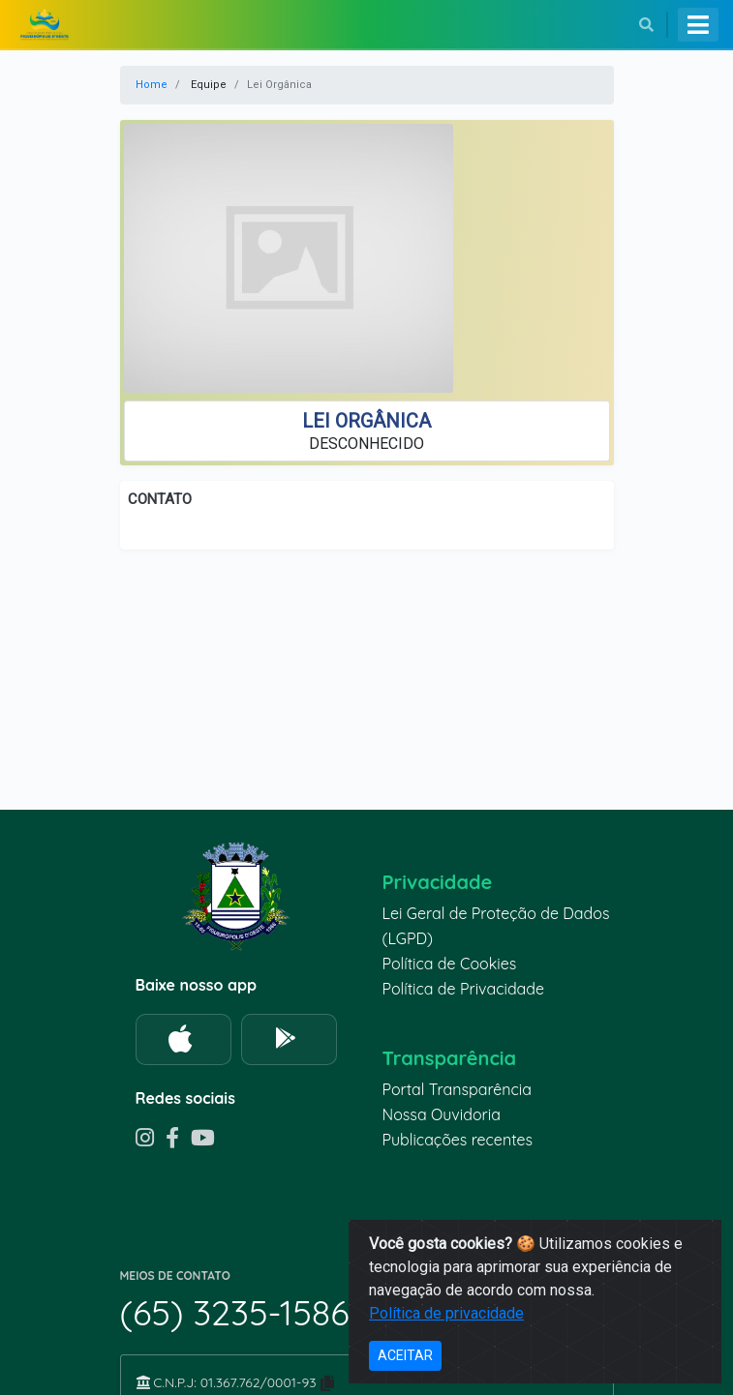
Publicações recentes (458, 1139)
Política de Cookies (449, 963)
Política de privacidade (446, 1313)
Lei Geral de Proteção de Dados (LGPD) (496, 926)
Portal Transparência (457, 1089)
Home (152, 84)
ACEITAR (405, 1355)
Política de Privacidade (463, 988)
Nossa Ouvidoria (441, 1114)
